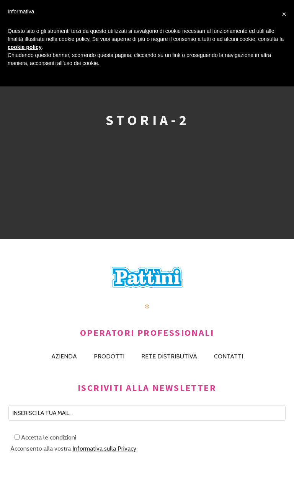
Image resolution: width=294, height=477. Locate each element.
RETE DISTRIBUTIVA (169, 356)
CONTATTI (228, 356)
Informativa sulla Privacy (104, 448)
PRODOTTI (109, 356)
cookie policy (25, 47)
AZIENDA (64, 356)
